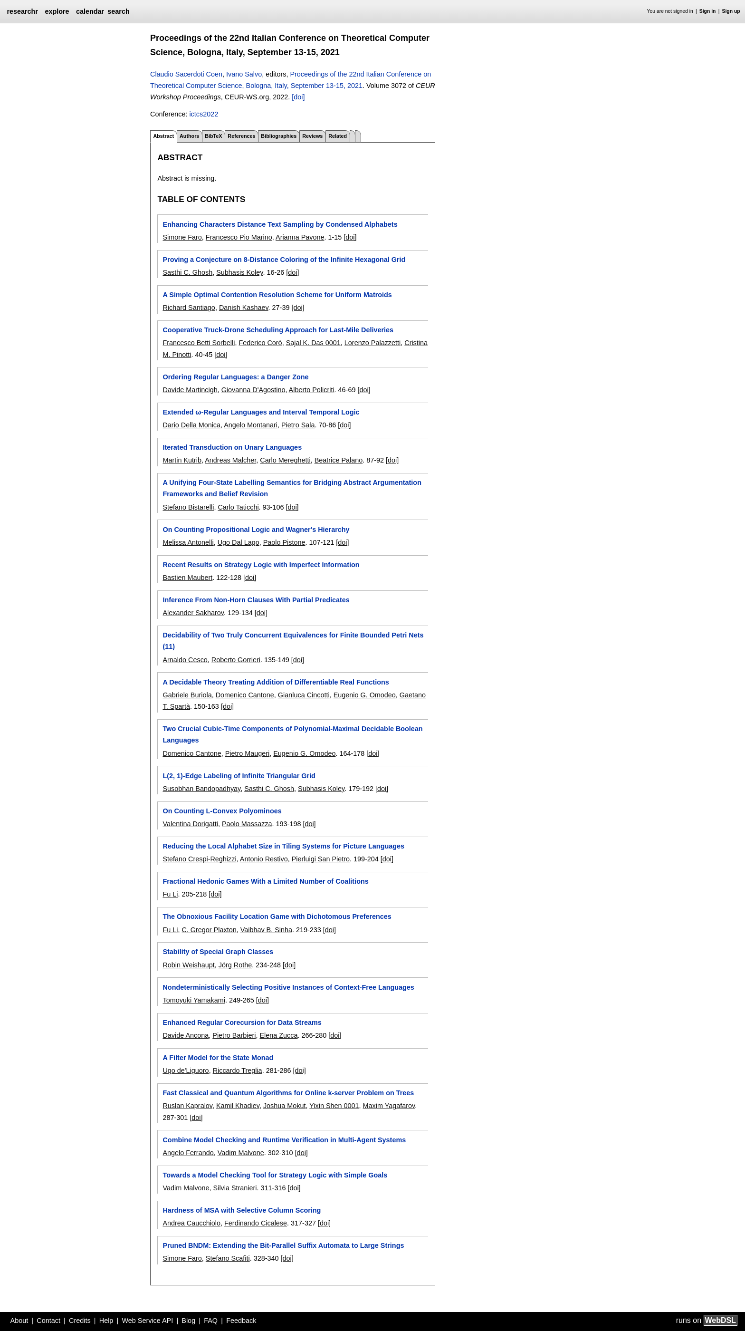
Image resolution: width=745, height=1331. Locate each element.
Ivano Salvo (244, 74)
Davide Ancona (185, 1035)
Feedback (241, 1320)
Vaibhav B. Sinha (266, 930)
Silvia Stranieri (235, 1188)
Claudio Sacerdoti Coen (186, 74)
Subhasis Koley (239, 272)
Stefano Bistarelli (188, 507)
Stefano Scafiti (228, 1258)
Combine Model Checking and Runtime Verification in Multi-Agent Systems (284, 1140)
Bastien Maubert (187, 577)
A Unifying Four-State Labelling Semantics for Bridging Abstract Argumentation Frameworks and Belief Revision (291, 488)
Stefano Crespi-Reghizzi (199, 859)
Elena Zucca (278, 1035)
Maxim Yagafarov (389, 1105)
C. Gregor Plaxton (208, 930)
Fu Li (170, 894)
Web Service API (147, 1320)
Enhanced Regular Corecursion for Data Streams (241, 1022)
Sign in (707, 11)
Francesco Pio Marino (239, 237)
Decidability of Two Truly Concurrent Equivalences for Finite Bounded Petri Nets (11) (292, 640)
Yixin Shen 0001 (334, 1105)
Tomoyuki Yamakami (193, 1000)
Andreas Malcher (230, 460)
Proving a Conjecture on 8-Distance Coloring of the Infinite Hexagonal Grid (283, 259)
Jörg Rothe (235, 965)
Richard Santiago (188, 307)
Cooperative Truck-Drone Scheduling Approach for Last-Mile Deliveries (277, 330)
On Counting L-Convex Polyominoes (221, 811)
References (241, 136)
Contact (48, 1320)
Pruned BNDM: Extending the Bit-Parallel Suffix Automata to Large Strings (283, 1245)
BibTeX (213, 136)
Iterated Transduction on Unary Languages (232, 447)
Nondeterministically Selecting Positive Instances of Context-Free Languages (288, 987)
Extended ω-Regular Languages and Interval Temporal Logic (260, 412)
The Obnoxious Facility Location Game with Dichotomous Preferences (276, 916)
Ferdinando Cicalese (255, 1223)
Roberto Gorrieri (235, 660)
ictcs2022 (203, 114)
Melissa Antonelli (187, 542)
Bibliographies (278, 136)
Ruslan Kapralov (187, 1105)
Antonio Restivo (264, 859)
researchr (22, 11)
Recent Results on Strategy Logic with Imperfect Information (260, 565)
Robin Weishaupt (188, 965)
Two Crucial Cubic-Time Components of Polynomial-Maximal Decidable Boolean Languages (292, 734)
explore (57, 11)
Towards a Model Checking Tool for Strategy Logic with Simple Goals (274, 1175)
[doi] (298, 97)
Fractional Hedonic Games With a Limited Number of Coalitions (265, 881)
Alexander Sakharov (193, 613)
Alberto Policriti (311, 390)
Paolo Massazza (247, 824)
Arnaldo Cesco (184, 660)
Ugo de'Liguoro (185, 1070)
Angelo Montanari (250, 425)
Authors (189, 136)
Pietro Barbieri (234, 1035)
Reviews (312, 136)
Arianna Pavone (300, 237)
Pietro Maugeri (247, 753)
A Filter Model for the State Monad (217, 1057)
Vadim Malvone (241, 1153)
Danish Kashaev (243, 307)
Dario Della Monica (191, 425)
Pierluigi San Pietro (321, 859)
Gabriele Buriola (186, 695)
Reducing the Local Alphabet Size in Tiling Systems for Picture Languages (283, 846)
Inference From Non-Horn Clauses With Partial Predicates (255, 600)
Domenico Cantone (245, 695)
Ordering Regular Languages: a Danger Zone (235, 377)
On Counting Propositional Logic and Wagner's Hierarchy (255, 529)
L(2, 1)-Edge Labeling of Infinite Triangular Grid (238, 776)
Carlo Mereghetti (285, 460)
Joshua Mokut (284, 1105)
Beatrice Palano (339, 460)
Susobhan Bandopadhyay (201, 788)
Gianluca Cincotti (304, 695)
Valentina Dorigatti (190, 824)
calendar (90, 11)
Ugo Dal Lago (238, 542)
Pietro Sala (298, 425)
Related (337, 136)
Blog (188, 1320)
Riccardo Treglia (237, 1070)
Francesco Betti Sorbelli (198, 343)
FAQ (211, 1320)
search (118, 11)
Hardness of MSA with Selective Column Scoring (241, 1210)
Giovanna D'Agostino (253, 390)
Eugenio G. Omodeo (365, 695)
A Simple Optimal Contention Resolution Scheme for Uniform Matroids (277, 295)
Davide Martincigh (189, 390)
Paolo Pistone (284, 542)
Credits (80, 1320)
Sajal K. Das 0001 (313, 343)
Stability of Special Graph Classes (217, 951)
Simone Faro (181, 237)
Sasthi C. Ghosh (187, 272)
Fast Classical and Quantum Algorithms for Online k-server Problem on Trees (288, 1093)
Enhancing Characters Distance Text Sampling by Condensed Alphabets (279, 224)
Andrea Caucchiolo (191, 1223)
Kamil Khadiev (237, 1105)
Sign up (731, 11)
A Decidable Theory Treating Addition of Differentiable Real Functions (275, 682)
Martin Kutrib (181, 460)
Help (106, 1320)
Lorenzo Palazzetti (372, 343)
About (19, 1320)
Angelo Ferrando (187, 1153)
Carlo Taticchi (238, 507)
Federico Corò (260, 343)
